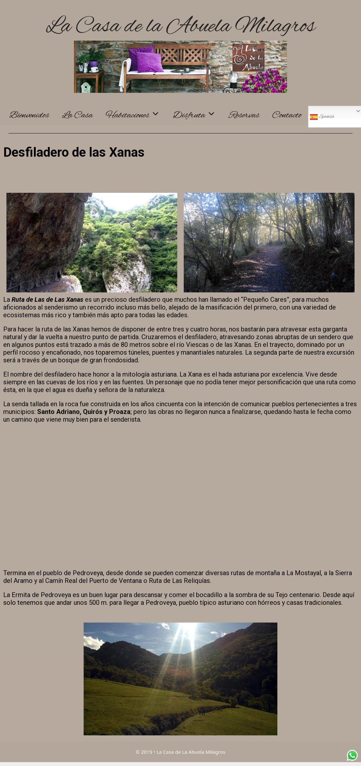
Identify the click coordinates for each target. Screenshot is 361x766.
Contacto (287, 115)
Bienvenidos (29, 115)
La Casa (77, 115)
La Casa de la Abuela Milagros (180, 26)
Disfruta (197, 115)
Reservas (244, 115)
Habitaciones (136, 115)
